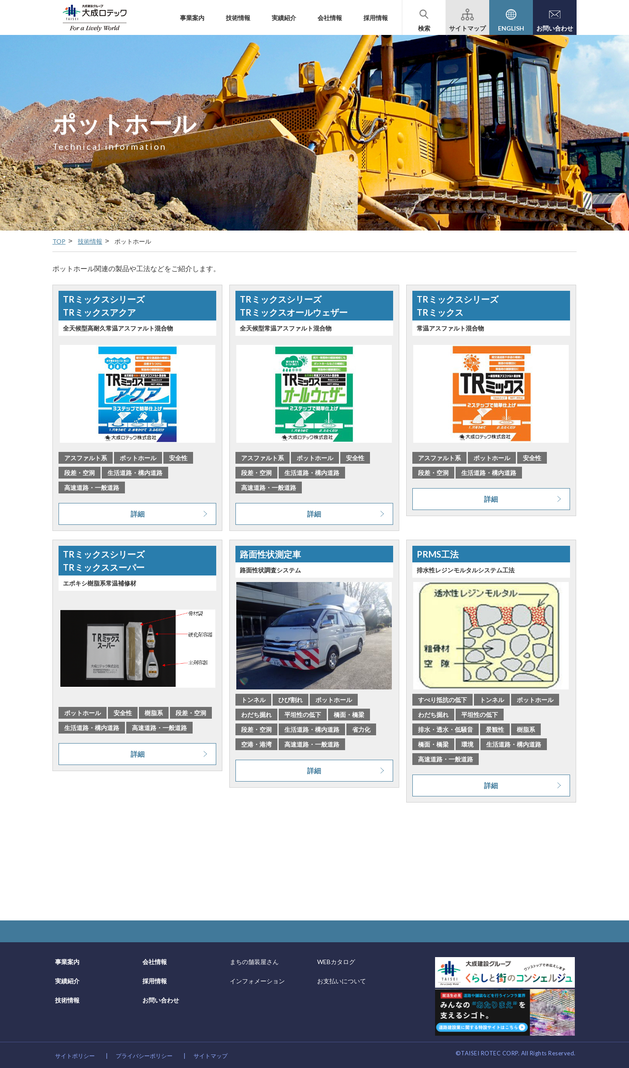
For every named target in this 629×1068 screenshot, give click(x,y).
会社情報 (330, 17)
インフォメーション (257, 981)
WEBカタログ (336, 961)
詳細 (138, 514)
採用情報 (375, 17)
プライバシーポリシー (144, 1055)
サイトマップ (211, 1055)
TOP (59, 241)
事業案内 (192, 17)
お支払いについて (341, 981)
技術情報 (238, 17)
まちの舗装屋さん (254, 961)
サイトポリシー (75, 1055)
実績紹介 (284, 17)
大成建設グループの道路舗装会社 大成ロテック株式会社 (94, 17)
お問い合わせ (160, 1000)
